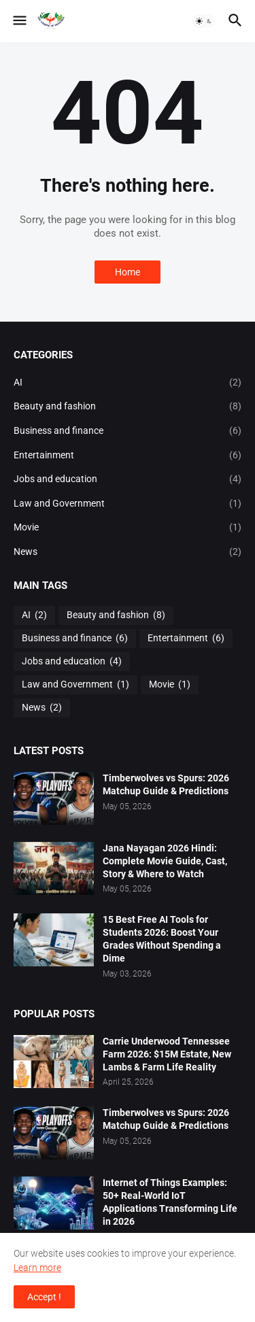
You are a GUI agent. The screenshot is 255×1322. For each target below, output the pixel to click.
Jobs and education (127, 479)
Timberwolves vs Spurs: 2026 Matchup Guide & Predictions (166, 784)
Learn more (37, 1267)
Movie (127, 528)
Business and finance (127, 431)
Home (127, 272)
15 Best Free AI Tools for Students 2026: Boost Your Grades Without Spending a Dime (162, 939)
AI (127, 383)
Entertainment (127, 455)
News (127, 552)
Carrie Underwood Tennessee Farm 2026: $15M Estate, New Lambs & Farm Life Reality (167, 1054)
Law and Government (127, 504)
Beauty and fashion (127, 406)
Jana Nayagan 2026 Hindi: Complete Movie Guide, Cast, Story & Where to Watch (165, 861)
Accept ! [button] (44, 1296)
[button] (18, 21)
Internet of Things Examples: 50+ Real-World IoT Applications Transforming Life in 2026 (170, 1202)
